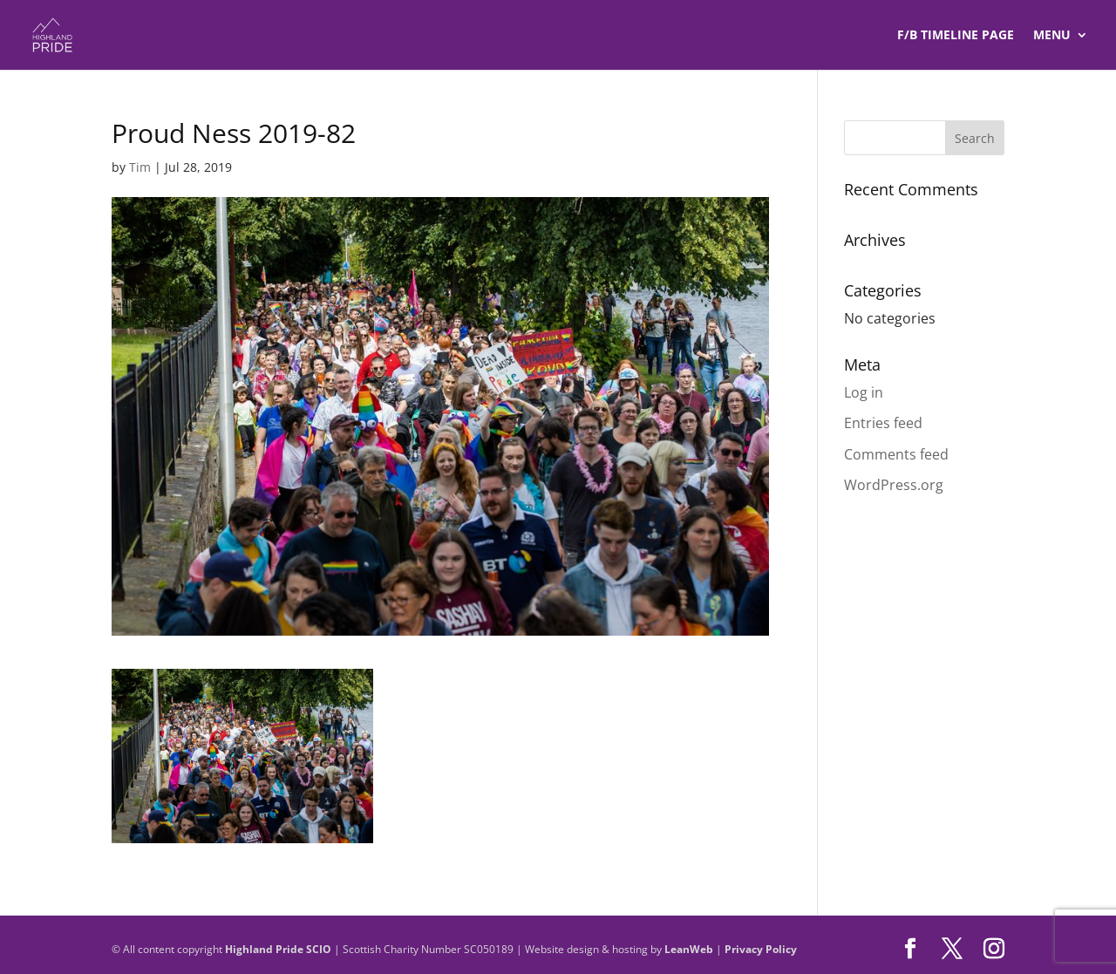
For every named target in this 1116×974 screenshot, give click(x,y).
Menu (1052, 36)
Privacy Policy (761, 949)
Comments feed (896, 454)
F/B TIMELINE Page (955, 36)
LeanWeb (688, 949)
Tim (140, 167)
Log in (863, 392)
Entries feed (883, 423)
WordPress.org (893, 484)
